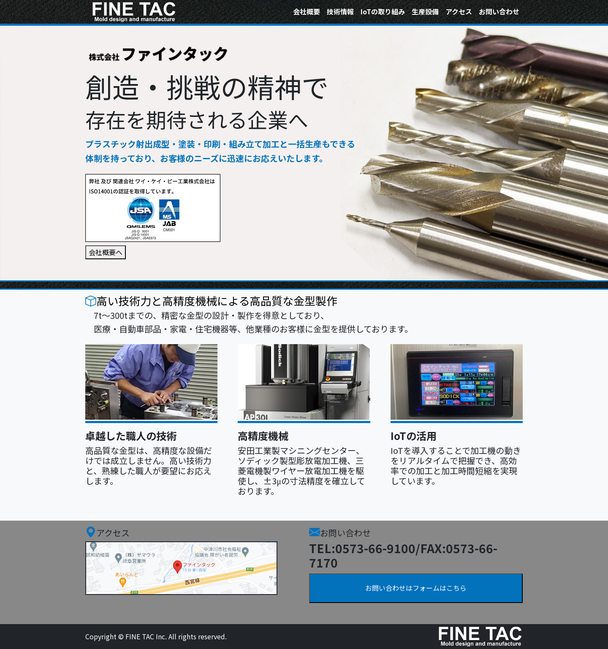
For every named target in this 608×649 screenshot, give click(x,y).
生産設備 (425, 11)
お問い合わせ (499, 11)
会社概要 (306, 11)
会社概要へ (105, 252)
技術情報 (340, 11)
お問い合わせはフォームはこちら (416, 588)
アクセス (458, 11)
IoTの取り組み (383, 11)
